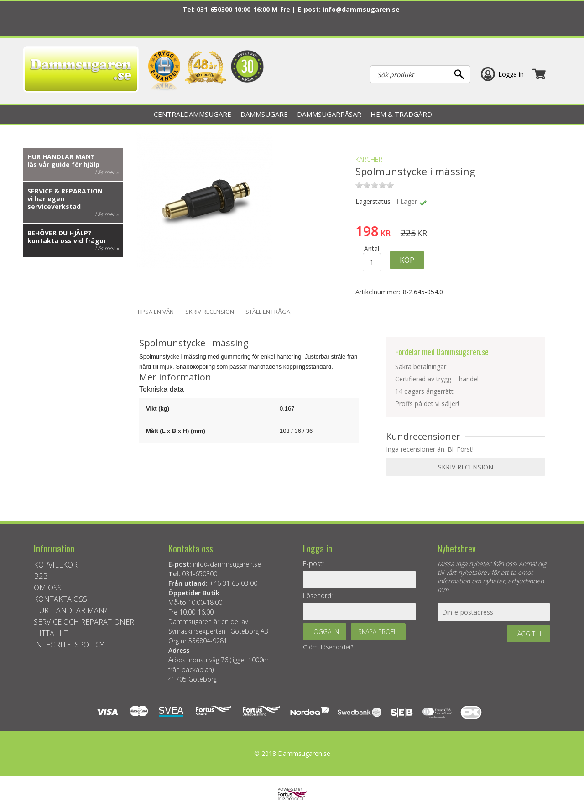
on (359, 185)
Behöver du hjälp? (59, 233)
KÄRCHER (368, 159)
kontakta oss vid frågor (66, 240)
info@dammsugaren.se (361, 9)
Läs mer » (107, 172)
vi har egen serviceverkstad (54, 202)
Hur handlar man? (60, 156)
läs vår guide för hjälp (63, 164)
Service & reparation (65, 191)
